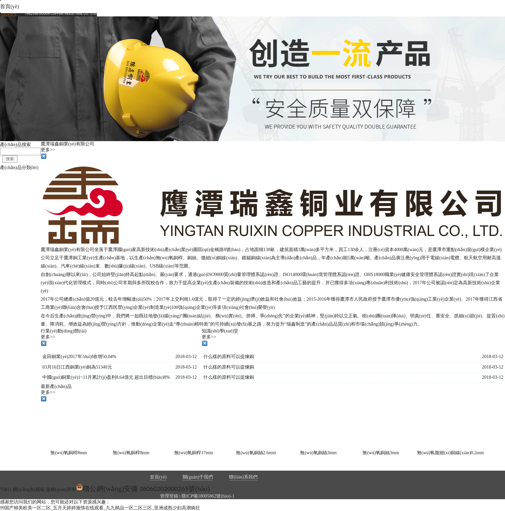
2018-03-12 (186, 356)
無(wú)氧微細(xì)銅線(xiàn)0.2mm (450, 452)
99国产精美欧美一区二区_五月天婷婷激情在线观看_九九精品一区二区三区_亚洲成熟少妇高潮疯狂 (100, 507)
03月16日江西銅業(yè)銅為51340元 (77, 367)
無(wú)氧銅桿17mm (193, 452)
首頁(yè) (158, 477)
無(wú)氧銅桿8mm (68, 452)
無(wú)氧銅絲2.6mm (256, 452)
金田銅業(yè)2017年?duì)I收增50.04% (79, 356)
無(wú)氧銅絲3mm (318, 452)
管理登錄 (169, 496)
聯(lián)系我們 (243, 477)
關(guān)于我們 (198, 477)
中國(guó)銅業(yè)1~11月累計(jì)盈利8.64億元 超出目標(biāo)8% (106, 377)
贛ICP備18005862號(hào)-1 (207, 496)
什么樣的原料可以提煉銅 (228, 356)
